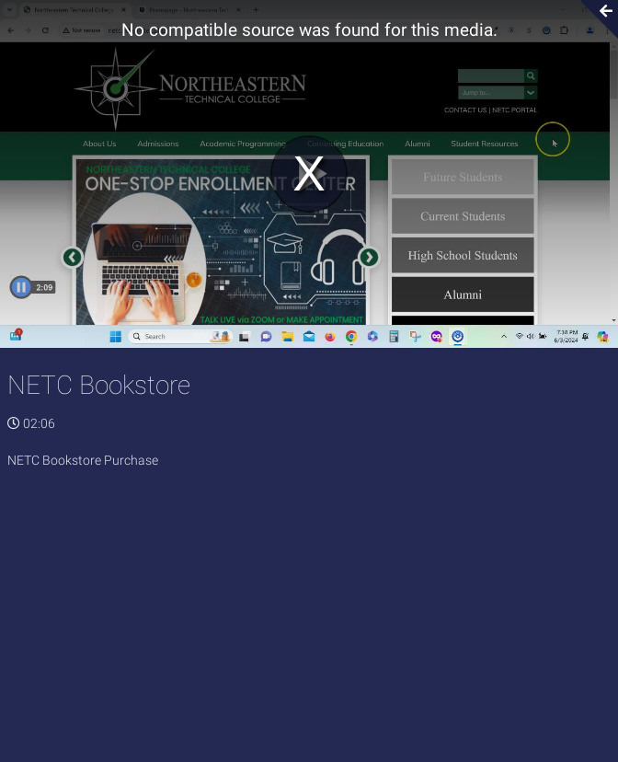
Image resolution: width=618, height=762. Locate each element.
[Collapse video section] (594, 19)
